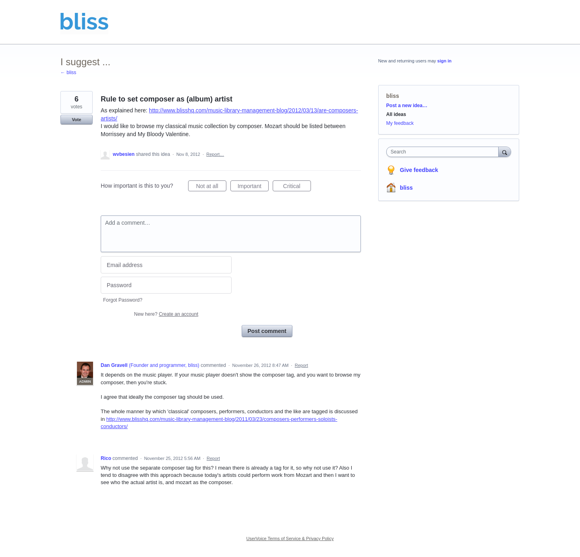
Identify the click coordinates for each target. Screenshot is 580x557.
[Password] (166, 285)
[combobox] (444, 152)
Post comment (267, 331)
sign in (444, 60)
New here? (166, 314)
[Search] (504, 152)
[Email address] (166, 264)
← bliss (68, 72)
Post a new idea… (406, 105)
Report (301, 365)
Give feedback (419, 170)
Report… (215, 154)
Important (253, 187)
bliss (392, 96)
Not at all (211, 187)
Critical (297, 187)
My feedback (400, 123)
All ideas (396, 114)
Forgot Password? (122, 300)
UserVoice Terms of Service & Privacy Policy (290, 538)
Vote (76, 119)
